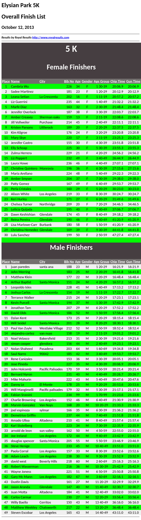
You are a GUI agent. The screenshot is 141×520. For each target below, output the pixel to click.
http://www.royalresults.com (50, 37)
